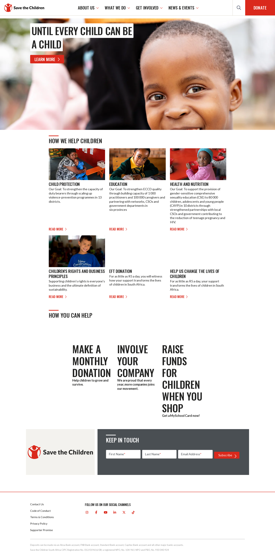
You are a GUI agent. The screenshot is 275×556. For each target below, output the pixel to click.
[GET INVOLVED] (161, 7)
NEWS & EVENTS (181, 7)
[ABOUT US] (97, 7)
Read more (58, 229)
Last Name (152, 454)
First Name (116, 454)
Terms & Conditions (42, 517)
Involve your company (135, 361)
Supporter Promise (41, 530)
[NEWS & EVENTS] (197, 7)
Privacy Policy (38, 523)
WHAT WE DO (115, 7)
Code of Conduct (40, 510)
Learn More (48, 59)
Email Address (190, 454)
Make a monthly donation (91, 361)
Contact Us (37, 504)
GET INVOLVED (147, 7)
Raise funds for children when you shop (182, 378)
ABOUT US (86, 7)
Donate (260, 7)
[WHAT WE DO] (128, 7)
